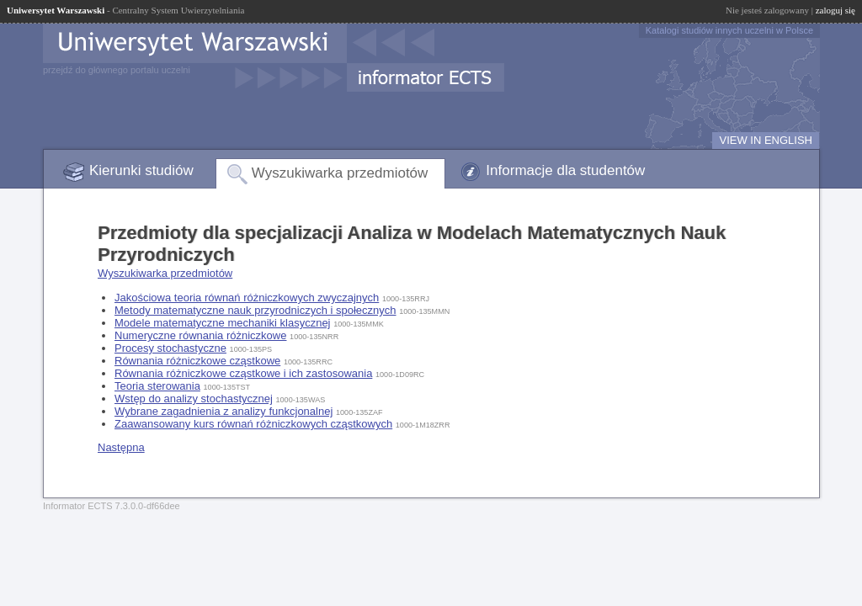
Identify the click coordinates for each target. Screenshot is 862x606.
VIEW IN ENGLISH (765, 140)
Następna (121, 447)
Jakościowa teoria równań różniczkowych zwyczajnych (246, 297)
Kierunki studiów (141, 170)
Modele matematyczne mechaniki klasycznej (222, 322)
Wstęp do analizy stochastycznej (193, 398)
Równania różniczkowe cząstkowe (197, 360)
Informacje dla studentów (565, 170)
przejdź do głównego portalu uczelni (116, 70)
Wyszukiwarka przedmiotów (340, 173)
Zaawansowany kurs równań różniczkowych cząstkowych (253, 423)
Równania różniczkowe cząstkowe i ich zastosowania (243, 373)
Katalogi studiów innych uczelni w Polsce (729, 30)
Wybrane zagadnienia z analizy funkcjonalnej (223, 411)
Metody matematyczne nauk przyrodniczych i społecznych (255, 310)
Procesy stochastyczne (170, 348)
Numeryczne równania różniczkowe (200, 335)
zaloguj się (835, 10)
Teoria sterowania (157, 386)
